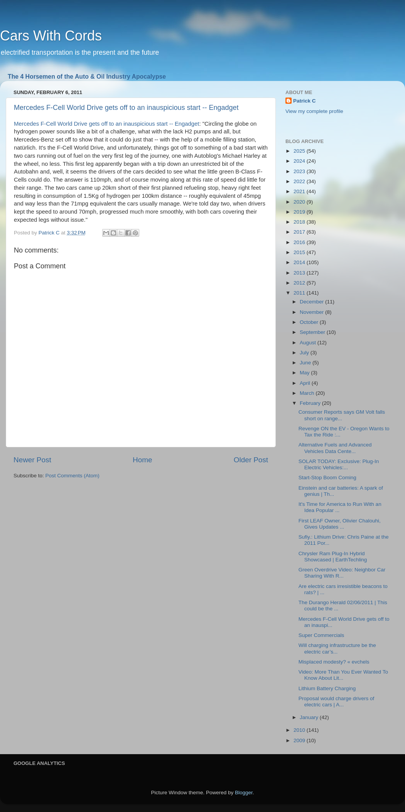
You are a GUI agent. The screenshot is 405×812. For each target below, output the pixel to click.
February (311, 403)
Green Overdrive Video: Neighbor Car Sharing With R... (342, 573)
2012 (300, 283)
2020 (300, 202)
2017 (300, 232)
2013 (300, 273)
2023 (300, 171)
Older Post (251, 460)
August (308, 342)
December (312, 302)
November (312, 312)
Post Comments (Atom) (73, 475)
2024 (300, 161)
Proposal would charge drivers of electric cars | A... (337, 702)
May (305, 373)
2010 (300, 730)
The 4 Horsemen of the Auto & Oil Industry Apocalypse (87, 76)
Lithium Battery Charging (327, 688)
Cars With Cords (51, 36)
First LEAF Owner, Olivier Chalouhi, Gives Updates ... (340, 524)
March (308, 393)
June (306, 363)
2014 (300, 262)
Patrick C (304, 101)
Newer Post (32, 460)
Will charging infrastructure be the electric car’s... (337, 648)
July (305, 352)
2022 (300, 181)
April (306, 383)
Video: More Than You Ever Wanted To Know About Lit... (343, 675)
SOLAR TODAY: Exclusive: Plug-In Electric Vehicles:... (339, 464)
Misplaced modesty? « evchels (334, 662)
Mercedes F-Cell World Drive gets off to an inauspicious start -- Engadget (126, 107)
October (310, 322)
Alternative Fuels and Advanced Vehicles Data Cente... (335, 448)
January (310, 717)
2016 (300, 242)
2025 (300, 151)
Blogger (244, 792)
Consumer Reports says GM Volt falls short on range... (342, 415)
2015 (300, 252)
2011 (300, 293)
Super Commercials (321, 635)
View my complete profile (314, 111)
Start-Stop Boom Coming (327, 477)
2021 (300, 191)
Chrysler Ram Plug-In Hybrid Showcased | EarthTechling (333, 557)
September (313, 332)
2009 (300, 740)
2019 (300, 212)
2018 (300, 222)
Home (142, 460)
